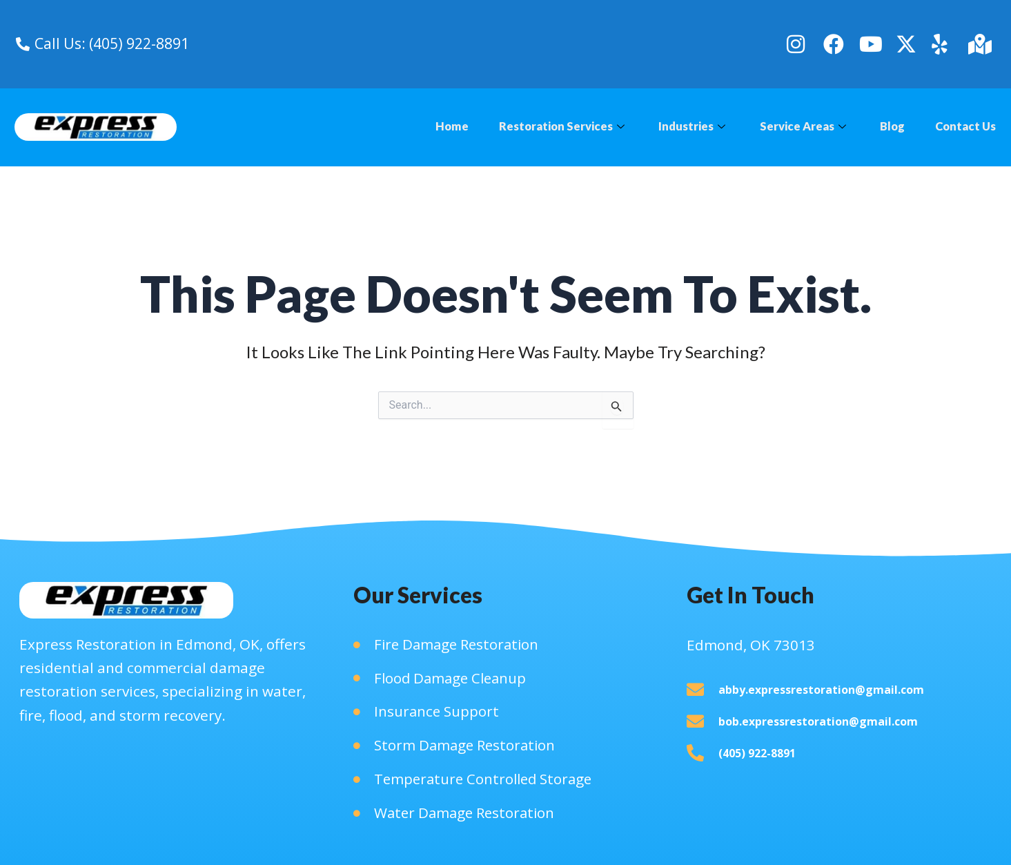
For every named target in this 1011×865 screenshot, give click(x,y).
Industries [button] (683, 126)
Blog (889, 126)
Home (437, 126)
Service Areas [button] (797, 126)
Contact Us (965, 126)
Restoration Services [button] (549, 126)
